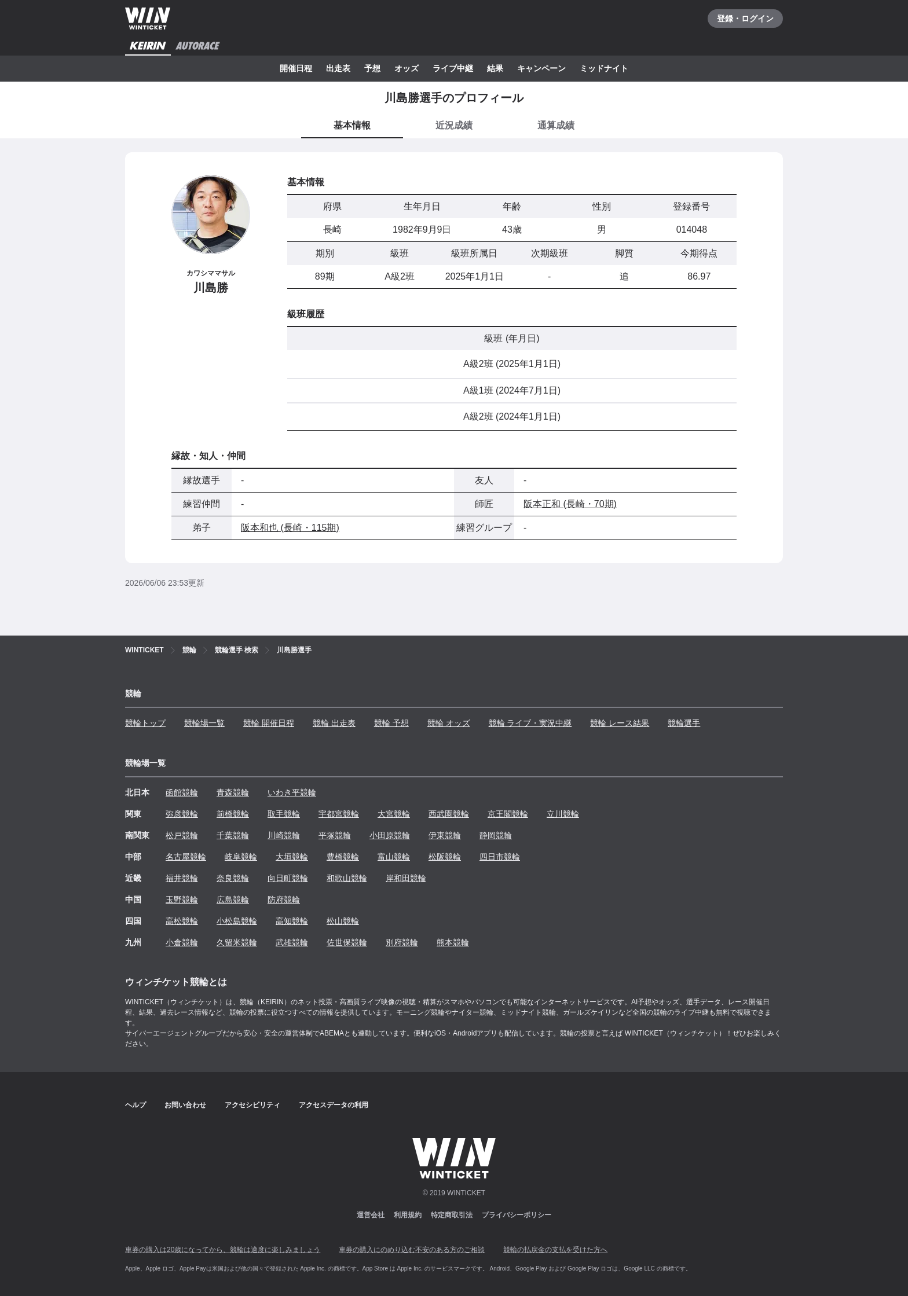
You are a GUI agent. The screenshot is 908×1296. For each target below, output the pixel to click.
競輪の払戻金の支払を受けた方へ (555, 1250)
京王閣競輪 (508, 813)
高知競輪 (292, 921)
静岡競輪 (495, 835)
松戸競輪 (182, 835)
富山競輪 (394, 856)
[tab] (454, 126)
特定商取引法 (452, 1215)
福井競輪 (182, 878)
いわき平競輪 (292, 792)
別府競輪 (402, 942)
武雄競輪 (292, 942)
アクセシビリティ (252, 1105)
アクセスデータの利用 (333, 1105)
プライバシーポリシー (516, 1215)
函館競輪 (182, 792)
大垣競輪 (292, 856)
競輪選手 (684, 723)
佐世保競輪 (347, 942)
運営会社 (371, 1215)
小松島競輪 (237, 921)
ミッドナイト (604, 68)
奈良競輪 (233, 878)
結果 (495, 68)
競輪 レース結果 (619, 723)
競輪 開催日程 (268, 723)
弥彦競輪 (182, 813)
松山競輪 (343, 921)
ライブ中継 (453, 68)
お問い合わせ (185, 1105)
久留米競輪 (237, 942)
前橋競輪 (233, 813)
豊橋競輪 (343, 856)
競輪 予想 (391, 723)
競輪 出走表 (334, 723)
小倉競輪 (182, 942)
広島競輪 (233, 899)
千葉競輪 (233, 835)
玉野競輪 (182, 899)
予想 (372, 68)
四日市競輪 (499, 856)
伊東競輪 (445, 835)
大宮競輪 (394, 813)
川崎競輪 (284, 835)
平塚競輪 (334, 835)
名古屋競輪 (186, 856)
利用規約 (408, 1215)
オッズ (406, 68)
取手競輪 (284, 813)
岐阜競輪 (241, 856)
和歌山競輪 (347, 878)
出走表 (338, 68)
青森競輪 (233, 792)
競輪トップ (145, 723)
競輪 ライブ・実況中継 (530, 723)
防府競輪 (284, 899)
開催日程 (296, 68)
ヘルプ (135, 1105)
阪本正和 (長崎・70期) (570, 504)
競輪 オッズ (448, 723)
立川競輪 (563, 813)
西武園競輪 (449, 813)
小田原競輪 (389, 835)
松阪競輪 (445, 856)
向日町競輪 (288, 878)
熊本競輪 (453, 942)
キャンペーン (541, 68)
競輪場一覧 (204, 723)
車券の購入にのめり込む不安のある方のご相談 (412, 1250)
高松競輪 (182, 921)
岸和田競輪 (406, 878)
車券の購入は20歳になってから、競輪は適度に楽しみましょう (222, 1250)
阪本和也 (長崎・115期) (290, 528)
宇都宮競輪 (338, 813)
